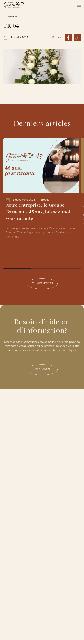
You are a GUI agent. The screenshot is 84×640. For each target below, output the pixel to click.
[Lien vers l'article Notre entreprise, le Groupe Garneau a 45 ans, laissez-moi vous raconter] (41, 197)
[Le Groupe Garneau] (14, 5)
